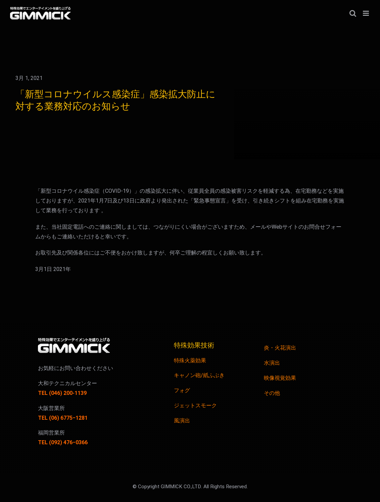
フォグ (182, 390)
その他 (272, 393)
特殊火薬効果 (190, 361)
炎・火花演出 (280, 348)
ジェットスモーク (195, 406)
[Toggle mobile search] (352, 13)
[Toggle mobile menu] (366, 13)
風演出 (182, 421)
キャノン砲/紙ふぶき (199, 375)
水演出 (272, 363)
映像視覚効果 (280, 378)
